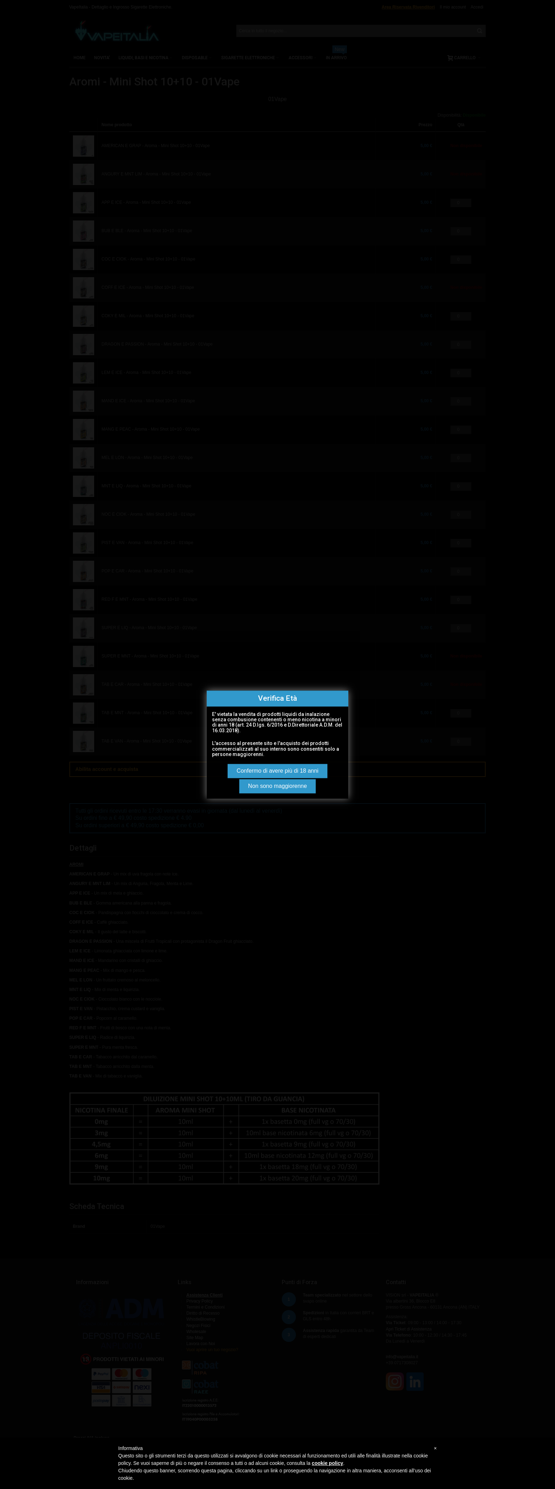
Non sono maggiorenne (277, 786)
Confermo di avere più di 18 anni (277, 771)
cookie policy (327, 1463)
